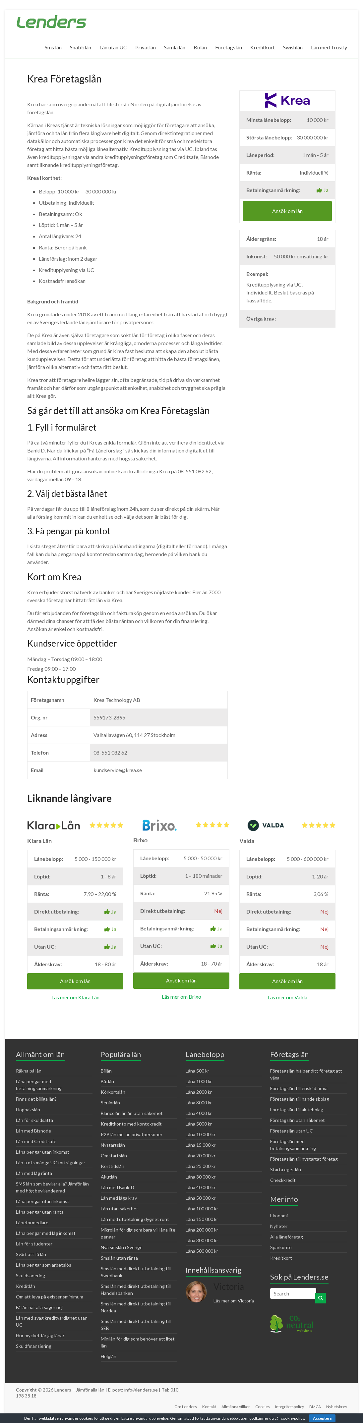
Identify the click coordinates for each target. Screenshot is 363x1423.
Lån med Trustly (329, 47)
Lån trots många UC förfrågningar (50, 1162)
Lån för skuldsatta (34, 1120)
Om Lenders (185, 1406)
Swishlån (293, 47)
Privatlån (145, 47)
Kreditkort (262, 47)
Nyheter (278, 1226)
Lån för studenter (34, 1243)
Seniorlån (110, 1102)
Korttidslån (112, 1166)
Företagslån (228, 47)
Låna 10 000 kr (200, 1134)
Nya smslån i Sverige (122, 1247)
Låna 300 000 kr (202, 1240)
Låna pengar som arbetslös (43, 1265)
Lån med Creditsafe (36, 1141)
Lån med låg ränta (34, 1173)
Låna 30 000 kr (200, 1177)
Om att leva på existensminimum (49, 1296)
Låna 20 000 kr (200, 1155)
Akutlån (109, 1177)
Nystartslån (113, 1145)
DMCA (315, 1406)
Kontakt (209, 1406)
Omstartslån (114, 1155)
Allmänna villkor (235, 1406)
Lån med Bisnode (33, 1130)
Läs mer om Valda (287, 997)
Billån (106, 1071)
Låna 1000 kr (199, 1081)
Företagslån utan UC (291, 1130)
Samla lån (174, 47)
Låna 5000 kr (199, 1124)
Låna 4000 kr (199, 1113)
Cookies (262, 1406)
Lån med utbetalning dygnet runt (135, 1219)
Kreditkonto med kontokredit (131, 1124)
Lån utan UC (113, 47)
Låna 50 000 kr (200, 1198)
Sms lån (53, 47)
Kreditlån (25, 1286)
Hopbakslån (28, 1109)
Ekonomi (279, 1215)
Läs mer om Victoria (233, 1300)
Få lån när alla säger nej (39, 1307)
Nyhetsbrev (336, 1406)
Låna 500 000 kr (202, 1251)
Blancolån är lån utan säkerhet (132, 1113)
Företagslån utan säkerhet (297, 1120)
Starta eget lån (285, 1169)
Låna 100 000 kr (202, 1208)
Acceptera (322, 1418)
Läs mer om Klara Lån (75, 997)
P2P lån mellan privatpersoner (131, 1134)
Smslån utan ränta (119, 1258)
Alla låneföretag (286, 1236)
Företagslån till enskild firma (299, 1088)
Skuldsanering (30, 1275)
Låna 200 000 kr (202, 1230)
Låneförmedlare (32, 1222)
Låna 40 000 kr (200, 1187)
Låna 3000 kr (199, 1102)
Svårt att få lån (31, 1254)
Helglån (108, 1356)
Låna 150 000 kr (202, 1219)
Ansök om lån (287, 211)
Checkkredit (283, 1180)
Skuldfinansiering (33, 1346)
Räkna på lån (28, 1071)
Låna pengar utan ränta (40, 1212)
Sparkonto (281, 1247)
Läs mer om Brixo (181, 996)
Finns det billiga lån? (36, 1099)
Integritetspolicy (289, 1406)
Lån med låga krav (119, 1198)
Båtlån (107, 1081)
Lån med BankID (117, 1187)
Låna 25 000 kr (200, 1166)
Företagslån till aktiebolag (296, 1109)
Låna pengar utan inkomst (42, 1152)
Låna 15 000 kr (200, 1145)
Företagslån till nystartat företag (304, 1159)
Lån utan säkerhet (119, 1208)
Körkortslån (113, 1092)
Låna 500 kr (197, 1071)
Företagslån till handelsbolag (299, 1099)
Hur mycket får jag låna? (40, 1335)
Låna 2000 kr (199, 1092)
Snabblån (80, 47)
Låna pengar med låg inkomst (46, 1233)
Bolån (200, 47)
